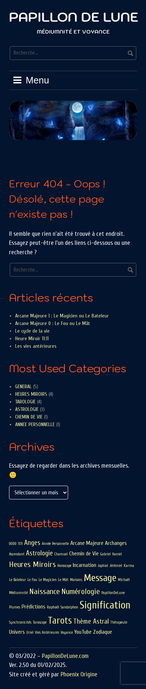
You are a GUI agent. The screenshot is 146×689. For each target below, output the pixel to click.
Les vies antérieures (36, 346)
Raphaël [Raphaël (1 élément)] (53, 607)
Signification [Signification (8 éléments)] (105, 605)
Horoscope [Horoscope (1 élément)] (64, 565)
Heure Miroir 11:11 (32, 338)
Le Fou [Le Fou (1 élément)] (32, 579)
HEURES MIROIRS (31, 394)
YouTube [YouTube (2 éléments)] (83, 632)
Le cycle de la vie (32, 331)
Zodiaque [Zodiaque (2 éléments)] (102, 632)
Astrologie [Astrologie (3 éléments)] (39, 553)
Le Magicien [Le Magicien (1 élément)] (48, 579)
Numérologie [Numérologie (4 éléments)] (80, 591)
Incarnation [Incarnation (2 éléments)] (84, 565)
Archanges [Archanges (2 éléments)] (116, 543)
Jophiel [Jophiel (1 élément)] (103, 565)
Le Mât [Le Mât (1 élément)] (63, 579)
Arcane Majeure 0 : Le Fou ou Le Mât (52, 323)
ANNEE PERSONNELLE (35, 424)
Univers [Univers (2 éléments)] (17, 632)
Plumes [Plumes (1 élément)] (14, 607)
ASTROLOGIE (27, 409)
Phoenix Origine (79, 674)
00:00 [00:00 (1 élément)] (13, 543)
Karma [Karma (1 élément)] (129, 565)
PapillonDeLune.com (65, 656)
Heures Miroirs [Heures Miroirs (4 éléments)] (32, 564)
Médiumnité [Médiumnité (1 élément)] (18, 592)
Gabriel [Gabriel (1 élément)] (105, 554)
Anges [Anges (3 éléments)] (32, 543)
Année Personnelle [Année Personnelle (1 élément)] (55, 543)
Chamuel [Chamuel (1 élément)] (61, 554)
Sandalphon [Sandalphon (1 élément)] (69, 607)
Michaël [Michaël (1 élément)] (124, 579)
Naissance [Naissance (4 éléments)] (44, 591)
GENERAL (23, 387)
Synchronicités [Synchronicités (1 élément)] (20, 622)
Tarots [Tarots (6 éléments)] (60, 620)
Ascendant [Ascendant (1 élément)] (17, 554)
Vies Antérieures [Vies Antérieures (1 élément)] (47, 632)
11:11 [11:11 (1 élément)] (20, 543)
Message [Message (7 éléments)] (100, 578)
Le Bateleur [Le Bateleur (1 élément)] (17, 579)
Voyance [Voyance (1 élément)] (67, 632)
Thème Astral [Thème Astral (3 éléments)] (91, 621)
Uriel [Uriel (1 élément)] (30, 632)
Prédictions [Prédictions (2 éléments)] (33, 606)
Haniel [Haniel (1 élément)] (117, 554)
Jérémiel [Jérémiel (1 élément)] (116, 565)
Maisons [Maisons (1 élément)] (76, 579)
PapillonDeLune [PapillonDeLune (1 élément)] (113, 592)
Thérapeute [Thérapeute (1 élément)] (118, 622)
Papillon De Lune (73, 16)
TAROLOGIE (25, 402)
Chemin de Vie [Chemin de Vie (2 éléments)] (84, 553)
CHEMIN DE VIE (29, 417)
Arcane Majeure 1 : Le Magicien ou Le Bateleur (62, 316)
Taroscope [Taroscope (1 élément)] (40, 622)
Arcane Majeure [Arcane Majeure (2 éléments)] (86, 543)
